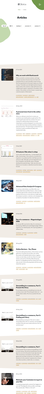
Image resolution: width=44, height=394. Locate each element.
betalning (18, 26)
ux (35, 97)
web (38, 97)
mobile (35, 234)
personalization (19, 97)
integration (28, 134)
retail (24, 134)
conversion (28, 26)
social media (22, 271)
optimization (32, 95)
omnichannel (19, 173)
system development (29, 97)
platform (38, 135)
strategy (24, 172)
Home (19, 10)
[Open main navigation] (37, 5)
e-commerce (19, 95)
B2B (11, 26)
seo (37, 301)
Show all (4, 26)
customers (37, 26)
